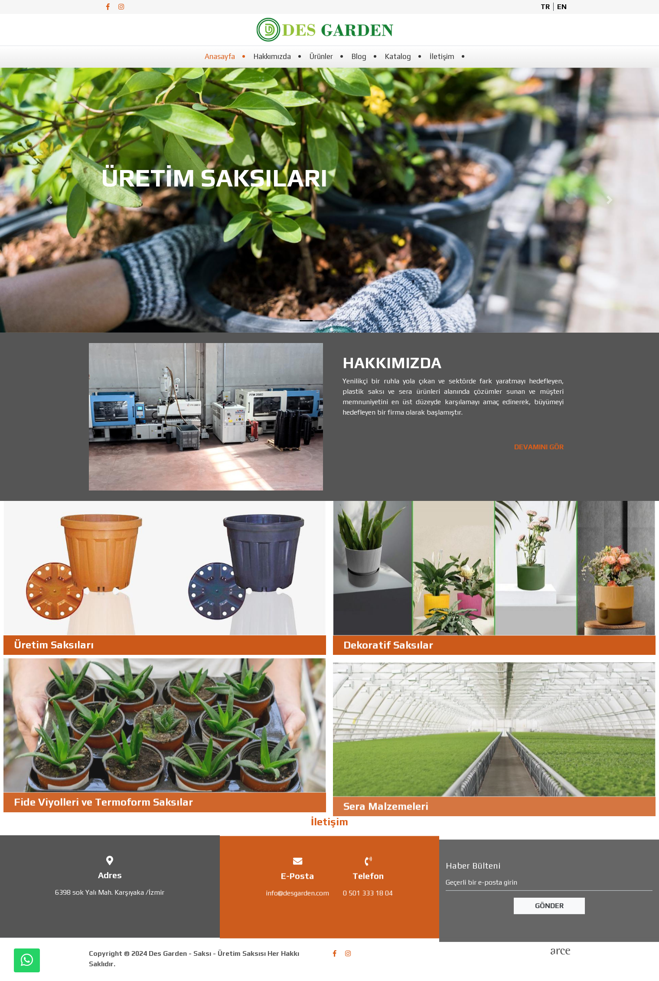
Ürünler (321, 56)
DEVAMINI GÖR (544, 447)
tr (545, 7)
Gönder (549, 923)
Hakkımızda (272, 56)
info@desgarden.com (297, 907)
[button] (49, 200)
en (562, 7)
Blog (359, 56)
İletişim (442, 56)
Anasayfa (220, 56)
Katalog (398, 56)
